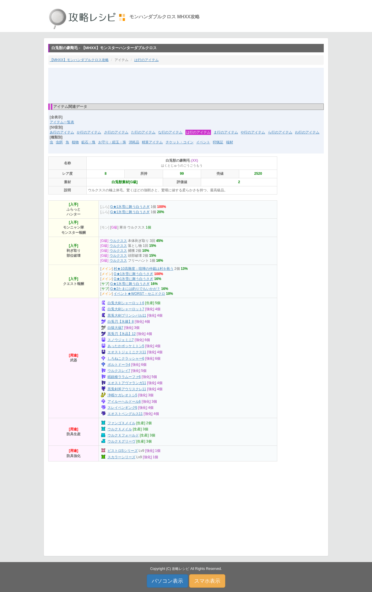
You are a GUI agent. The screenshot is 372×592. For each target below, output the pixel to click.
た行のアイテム (143, 132)
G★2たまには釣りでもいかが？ (135, 289)
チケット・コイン (180, 142)
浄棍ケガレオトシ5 (122, 395)
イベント (203, 142)
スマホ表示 (207, 581)
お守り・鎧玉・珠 (112, 142)
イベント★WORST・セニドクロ (139, 294)
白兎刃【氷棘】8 (121, 322)
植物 (75, 142)
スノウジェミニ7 (121, 340)
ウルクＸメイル (120, 429)
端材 (229, 142)
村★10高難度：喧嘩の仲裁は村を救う (143, 269)
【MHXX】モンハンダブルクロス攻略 (79, 60)
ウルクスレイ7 (119, 371)
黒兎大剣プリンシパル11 (127, 315)
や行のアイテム (253, 132)
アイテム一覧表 (62, 122)
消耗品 (134, 142)
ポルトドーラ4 (119, 365)
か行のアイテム (89, 132)
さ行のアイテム (116, 132)
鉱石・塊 (88, 142)
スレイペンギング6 (122, 408)
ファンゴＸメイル (121, 423)
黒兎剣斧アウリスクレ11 (127, 389)
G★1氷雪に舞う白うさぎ (130, 207)
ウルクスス (118, 241)
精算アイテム (152, 142)
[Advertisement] (186, 85)
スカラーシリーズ (121, 457)
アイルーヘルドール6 (124, 402)
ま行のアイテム (226, 132)
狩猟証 (218, 142)
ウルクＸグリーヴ (121, 441)
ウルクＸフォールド (123, 435)
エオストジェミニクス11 (127, 352)
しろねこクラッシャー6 (126, 358)
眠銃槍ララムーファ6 (124, 377)
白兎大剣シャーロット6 (126, 303)
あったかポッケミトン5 (126, 346)
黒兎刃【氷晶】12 (122, 334)
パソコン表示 (167, 581)
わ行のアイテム (307, 132)
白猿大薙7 (116, 328)
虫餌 (59, 142)
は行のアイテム (146, 60)
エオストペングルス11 (125, 414)
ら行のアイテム (280, 132)
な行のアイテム (170, 132)
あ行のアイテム (62, 132)
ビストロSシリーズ (123, 451)
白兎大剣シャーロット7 (126, 309)
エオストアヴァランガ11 (127, 383)
